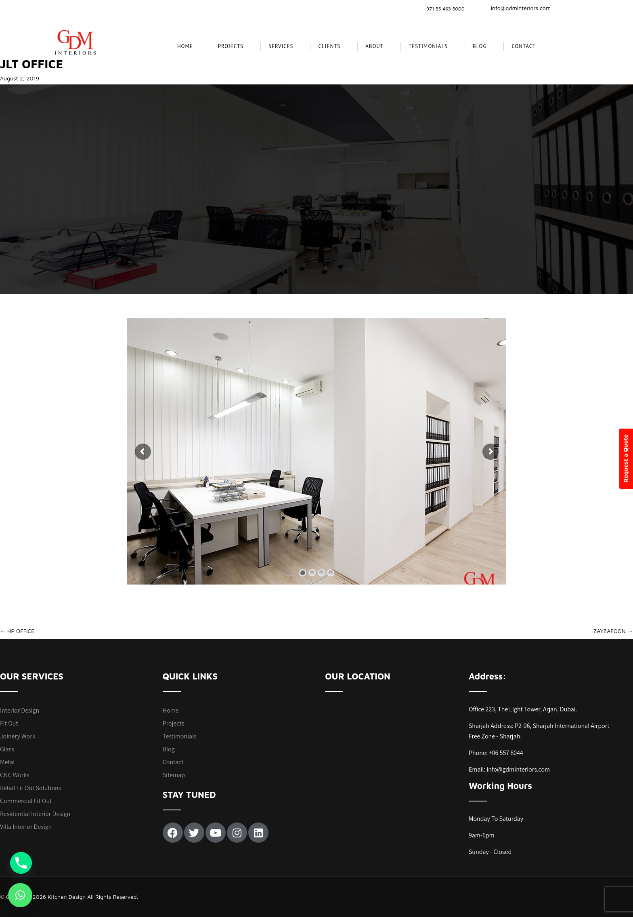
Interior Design (19, 710)
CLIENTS (329, 46)
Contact (523, 46)
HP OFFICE (17, 630)
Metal (7, 762)
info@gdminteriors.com (516, 7)
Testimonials (428, 46)
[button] (20, 895)
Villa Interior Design (26, 826)
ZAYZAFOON (613, 630)
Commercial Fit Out (26, 801)
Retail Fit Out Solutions (30, 788)
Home (185, 46)
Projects (173, 723)
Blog (479, 46)
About (374, 46)
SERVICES (280, 46)
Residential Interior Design (35, 814)
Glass (7, 749)
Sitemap (174, 775)
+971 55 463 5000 (443, 9)
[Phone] (21, 863)
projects (230, 46)
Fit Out (9, 723)
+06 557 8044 (506, 753)
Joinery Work (18, 736)
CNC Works (14, 775)
